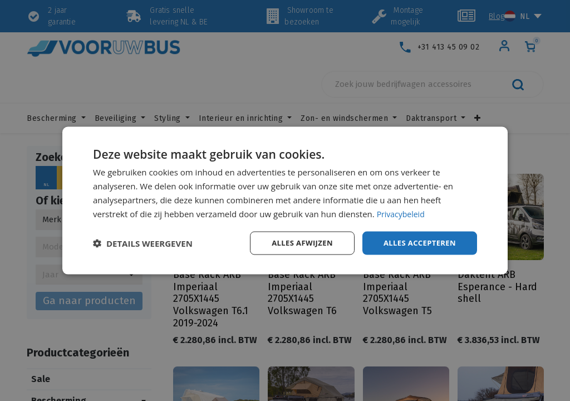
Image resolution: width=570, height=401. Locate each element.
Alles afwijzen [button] (295, 242)
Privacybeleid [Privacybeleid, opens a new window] (402, 212)
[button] (143, 243)
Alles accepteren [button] (417, 242)
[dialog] (285, 200)
